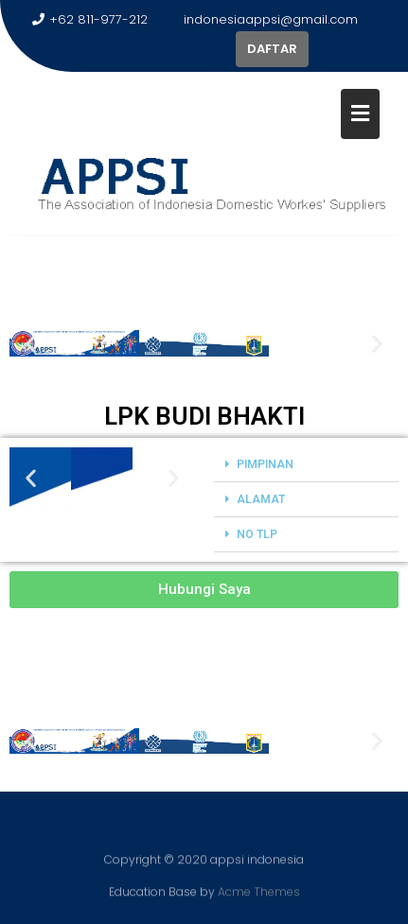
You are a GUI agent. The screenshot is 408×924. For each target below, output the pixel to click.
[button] (31, 343)
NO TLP (257, 534)
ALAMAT (261, 499)
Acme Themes (259, 890)
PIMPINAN (265, 464)
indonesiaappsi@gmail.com (262, 19)
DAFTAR (272, 49)
